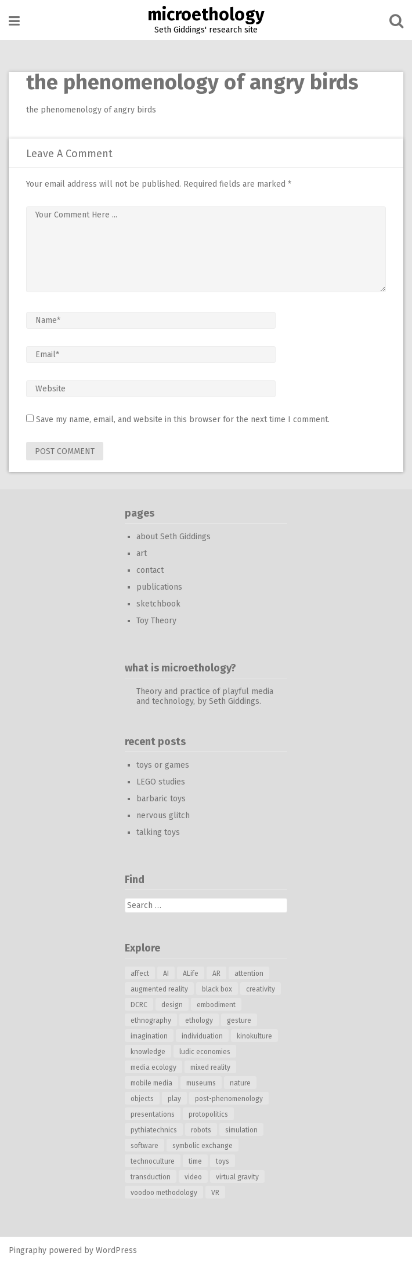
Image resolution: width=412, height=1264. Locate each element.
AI (166, 973)
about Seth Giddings (173, 537)
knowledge (148, 1052)
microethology (206, 14)
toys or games (162, 765)
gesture (239, 1020)
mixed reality (210, 1067)
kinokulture (254, 1036)
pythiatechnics (154, 1130)
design (172, 1005)
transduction (151, 1177)
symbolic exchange (202, 1146)
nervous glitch (163, 815)
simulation (241, 1130)
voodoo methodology (164, 1193)
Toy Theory (156, 621)
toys (222, 1161)
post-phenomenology (229, 1099)
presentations (153, 1114)
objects (142, 1099)
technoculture (153, 1161)
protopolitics (208, 1114)
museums (201, 1083)
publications (159, 587)
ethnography (151, 1020)
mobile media (151, 1083)
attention (248, 973)
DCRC (139, 1005)
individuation (202, 1036)
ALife (190, 973)
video (193, 1177)
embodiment (216, 1005)
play (174, 1099)
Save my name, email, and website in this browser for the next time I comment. (183, 419)
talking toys (158, 832)
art (141, 553)
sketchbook (158, 604)
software (144, 1146)
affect (140, 973)
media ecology (153, 1067)
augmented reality (159, 989)
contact (150, 570)
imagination (149, 1036)
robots (201, 1130)
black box (217, 989)
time (195, 1161)
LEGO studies (160, 782)
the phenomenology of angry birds (91, 110)
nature (240, 1083)
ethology (199, 1020)
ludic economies (204, 1052)
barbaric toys (161, 799)
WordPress (116, 1250)
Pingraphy (27, 1250)
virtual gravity (237, 1177)
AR (216, 973)
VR (215, 1193)
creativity (260, 989)
